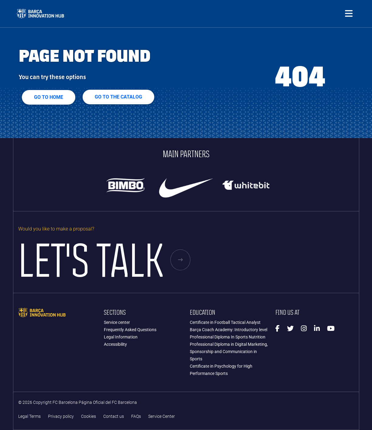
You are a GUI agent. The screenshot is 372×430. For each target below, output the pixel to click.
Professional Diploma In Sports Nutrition (227, 337)
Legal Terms (29, 416)
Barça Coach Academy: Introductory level (228, 329)
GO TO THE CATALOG (118, 97)
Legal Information (121, 337)
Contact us (113, 416)
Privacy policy (61, 416)
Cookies (88, 416)
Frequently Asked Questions (130, 329)
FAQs (136, 416)
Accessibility (115, 344)
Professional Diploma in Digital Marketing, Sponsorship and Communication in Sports (229, 351)
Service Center (161, 416)
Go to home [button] (48, 97)
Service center (117, 322)
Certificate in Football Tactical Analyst (225, 322)
